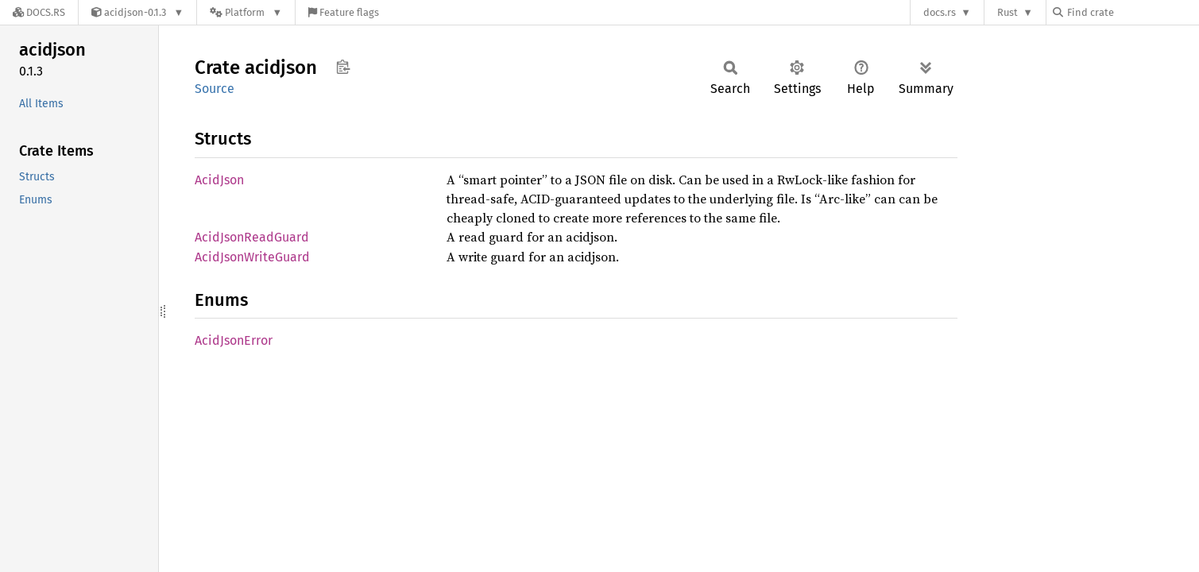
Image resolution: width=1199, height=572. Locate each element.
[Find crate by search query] (1132, 12)
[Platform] (246, 12)
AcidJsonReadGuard (252, 237)
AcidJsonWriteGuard (252, 257)
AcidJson (219, 179)
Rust (1007, 12)
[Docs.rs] (39, 12)
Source (214, 88)
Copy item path (343, 66)
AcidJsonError (234, 340)
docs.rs (939, 12)
